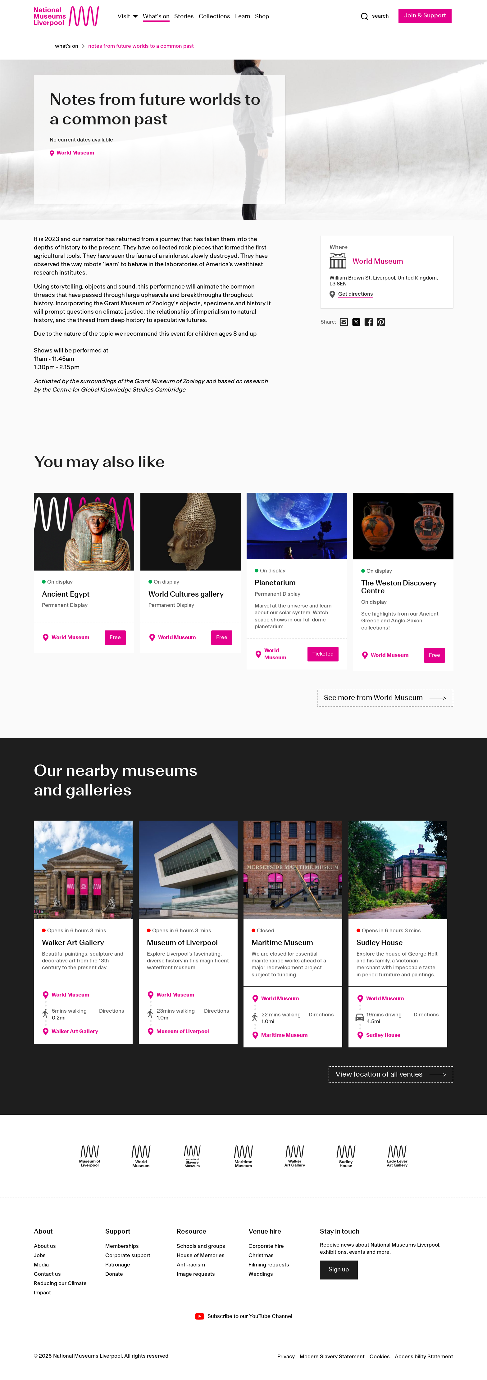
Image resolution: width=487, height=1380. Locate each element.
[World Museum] (141, 1160)
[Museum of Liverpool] (90, 1160)
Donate (114, 1278)
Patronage (117, 1268)
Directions (111, 1013)
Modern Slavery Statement (332, 1360)
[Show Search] (370, 16)
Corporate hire (266, 1250)
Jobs (40, 1259)
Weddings (260, 1278)
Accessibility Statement (424, 1360)
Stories (184, 17)
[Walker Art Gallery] (295, 1160)
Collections (214, 17)
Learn (242, 17)
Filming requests (268, 1268)
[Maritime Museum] (243, 1160)
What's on (156, 17)
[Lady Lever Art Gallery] (397, 1160)
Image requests (196, 1278)
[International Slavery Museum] (192, 1160)
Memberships (122, 1250)
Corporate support (127, 1259)
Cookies (380, 1360)
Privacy (286, 1360)
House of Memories (201, 1259)
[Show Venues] (135, 17)
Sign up (339, 1273)
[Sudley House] (346, 1160)
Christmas (261, 1259)
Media (41, 1268)
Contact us (47, 1278)
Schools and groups (201, 1250)
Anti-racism (191, 1268)
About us (45, 1250)
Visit (123, 17)
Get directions (355, 294)
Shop (262, 17)
